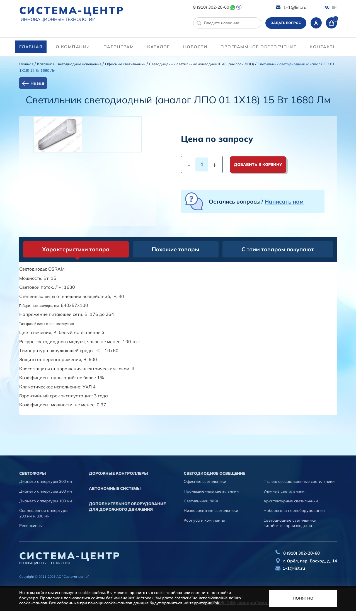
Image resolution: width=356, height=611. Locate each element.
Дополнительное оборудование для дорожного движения (127, 506)
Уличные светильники (283, 491)
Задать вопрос (286, 23)
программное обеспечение (259, 46)
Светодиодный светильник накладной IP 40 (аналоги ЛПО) (201, 64)
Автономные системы (115, 488)
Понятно (303, 598)
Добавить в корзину (258, 164)
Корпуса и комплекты (204, 520)
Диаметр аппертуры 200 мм (45, 491)
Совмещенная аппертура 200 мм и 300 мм (43, 513)
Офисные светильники (125, 64)
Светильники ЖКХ (201, 500)
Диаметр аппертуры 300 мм (45, 481)
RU (327, 7)
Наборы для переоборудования (294, 510)
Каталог (158, 46)
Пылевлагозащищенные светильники (299, 481)
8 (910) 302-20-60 (211, 7)
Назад (37, 83)
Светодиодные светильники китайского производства (289, 523)
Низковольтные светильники (211, 510)
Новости (195, 46)
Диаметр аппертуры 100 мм (45, 500)
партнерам (118, 46)
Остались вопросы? (256, 201)
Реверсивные (32, 525)
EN (334, 7)
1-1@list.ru (294, 7)
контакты (323, 46)
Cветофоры (32, 473)
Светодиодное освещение (78, 64)
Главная (31, 46)
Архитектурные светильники (290, 500)
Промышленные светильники (211, 491)
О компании (73, 46)
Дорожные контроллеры (118, 473)
